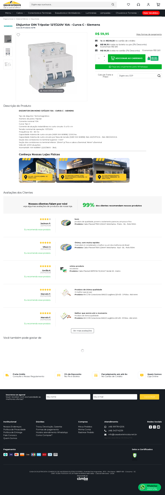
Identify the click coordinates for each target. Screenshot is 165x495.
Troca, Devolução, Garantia (49, 426)
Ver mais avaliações (82, 330)
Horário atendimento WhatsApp (52, 432)
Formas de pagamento (47, 429)
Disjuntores (35, 19)
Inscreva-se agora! (15, 394)
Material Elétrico (22, 19)
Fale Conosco (10, 435)
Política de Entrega (12, 432)
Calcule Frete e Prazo (105, 76)
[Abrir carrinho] (158, 4)
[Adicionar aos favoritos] (18, 34)
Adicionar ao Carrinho (126, 58)
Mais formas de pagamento (149, 34)
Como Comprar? (44, 435)
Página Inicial (8, 19)
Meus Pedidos (85, 426)
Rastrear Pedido (86, 432)
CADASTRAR (149, 397)
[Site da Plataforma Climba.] (82, 478)
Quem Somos (10, 438)
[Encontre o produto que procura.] (98, 4)
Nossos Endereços (12, 426)
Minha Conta (84, 429)
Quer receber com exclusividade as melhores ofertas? (23, 398)
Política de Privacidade (14, 429)
